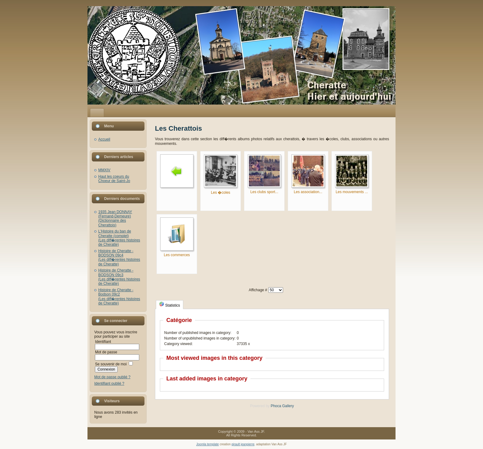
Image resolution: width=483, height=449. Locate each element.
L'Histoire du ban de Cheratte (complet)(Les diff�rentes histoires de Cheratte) (119, 238)
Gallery (288, 406)
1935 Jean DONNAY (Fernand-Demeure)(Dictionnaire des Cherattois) (115, 218)
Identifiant (103, 342)
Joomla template (207, 444)
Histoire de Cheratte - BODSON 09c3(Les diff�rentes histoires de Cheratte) (119, 277)
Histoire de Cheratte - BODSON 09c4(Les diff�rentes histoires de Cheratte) (119, 257)
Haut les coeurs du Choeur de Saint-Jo (114, 178)
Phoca (276, 406)
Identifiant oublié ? (109, 383)
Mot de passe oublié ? (112, 377)
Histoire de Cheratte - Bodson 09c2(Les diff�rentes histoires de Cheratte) (119, 296)
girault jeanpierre (243, 444)
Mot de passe (106, 352)
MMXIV (104, 170)
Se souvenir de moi (111, 364)
